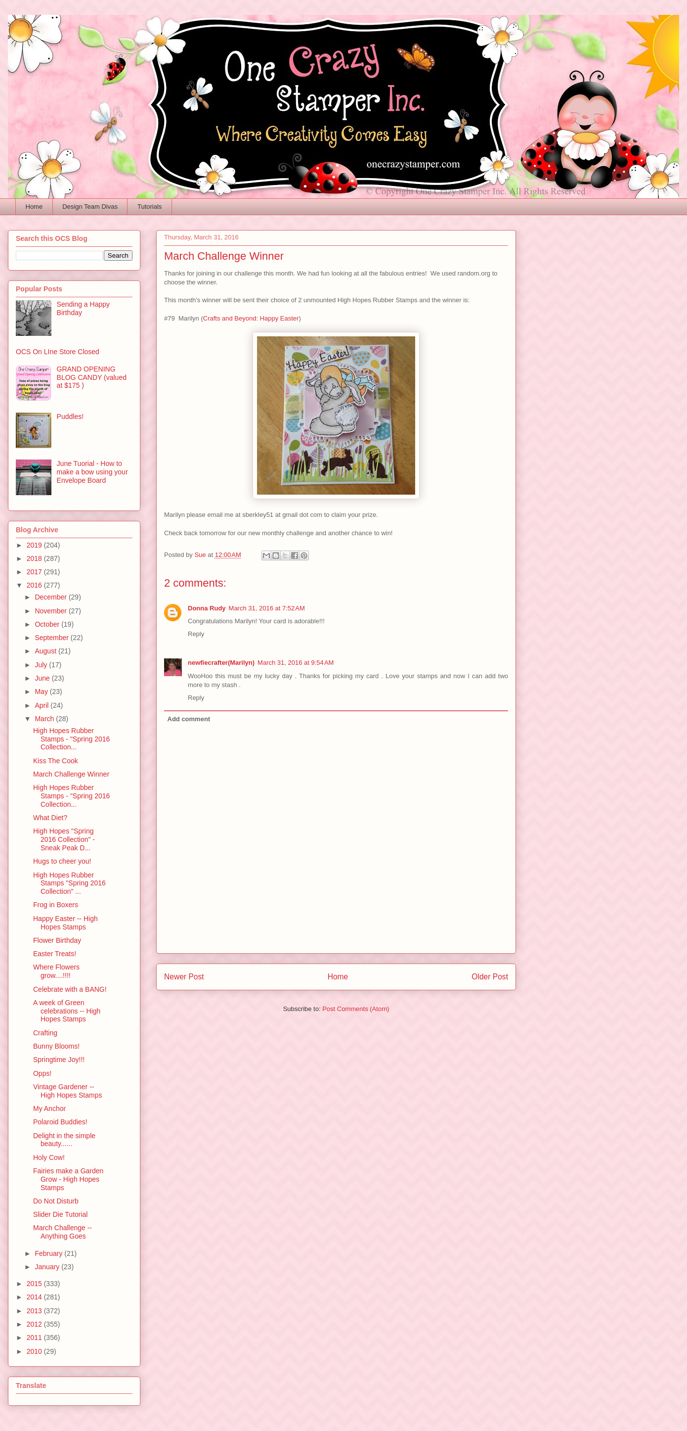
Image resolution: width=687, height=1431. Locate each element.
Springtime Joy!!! (59, 1059)
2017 (35, 572)
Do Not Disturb (56, 1201)
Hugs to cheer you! (62, 861)
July (42, 665)
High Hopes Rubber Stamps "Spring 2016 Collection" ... (69, 883)
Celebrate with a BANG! (70, 989)
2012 (35, 1324)
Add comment (189, 719)
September (52, 638)
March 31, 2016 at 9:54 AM (296, 662)
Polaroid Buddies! (60, 1122)
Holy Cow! (49, 1157)
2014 (35, 1297)
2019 (35, 545)
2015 (35, 1284)
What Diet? (50, 818)
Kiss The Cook (55, 761)
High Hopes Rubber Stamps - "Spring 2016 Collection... (71, 739)
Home (34, 206)
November (51, 611)
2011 (35, 1337)
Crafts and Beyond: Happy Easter (251, 318)
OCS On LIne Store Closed (57, 352)
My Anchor (49, 1108)
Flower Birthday (57, 940)
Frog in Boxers (55, 905)
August (46, 651)
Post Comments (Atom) (355, 1009)
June (43, 678)
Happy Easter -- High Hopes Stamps (65, 923)
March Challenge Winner (71, 774)
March (45, 719)
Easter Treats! (54, 954)
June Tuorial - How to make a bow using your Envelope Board (92, 472)
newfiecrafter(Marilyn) (221, 662)
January (48, 1267)
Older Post (490, 976)
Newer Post (184, 976)
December (51, 597)
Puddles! (70, 416)
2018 (35, 558)
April (42, 705)
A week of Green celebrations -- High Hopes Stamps (66, 1011)
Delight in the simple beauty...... (64, 1140)
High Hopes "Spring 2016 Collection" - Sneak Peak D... (64, 839)
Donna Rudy (207, 608)
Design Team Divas (90, 206)
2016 (35, 585)
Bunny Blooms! (56, 1046)
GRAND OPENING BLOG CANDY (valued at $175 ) (92, 377)
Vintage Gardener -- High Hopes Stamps (67, 1091)
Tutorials (149, 206)
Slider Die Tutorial (60, 1214)
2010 (35, 1351)
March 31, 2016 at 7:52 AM (267, 608)
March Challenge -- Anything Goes (62, 1232)
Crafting (45, 1033)
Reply (196, 634)
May (42, 691)
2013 (35, 1311)
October (48, 624)
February (49, 1253)
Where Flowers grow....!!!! (56, 971)
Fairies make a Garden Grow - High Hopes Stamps (68, 1179)
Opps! (42, 1073)
